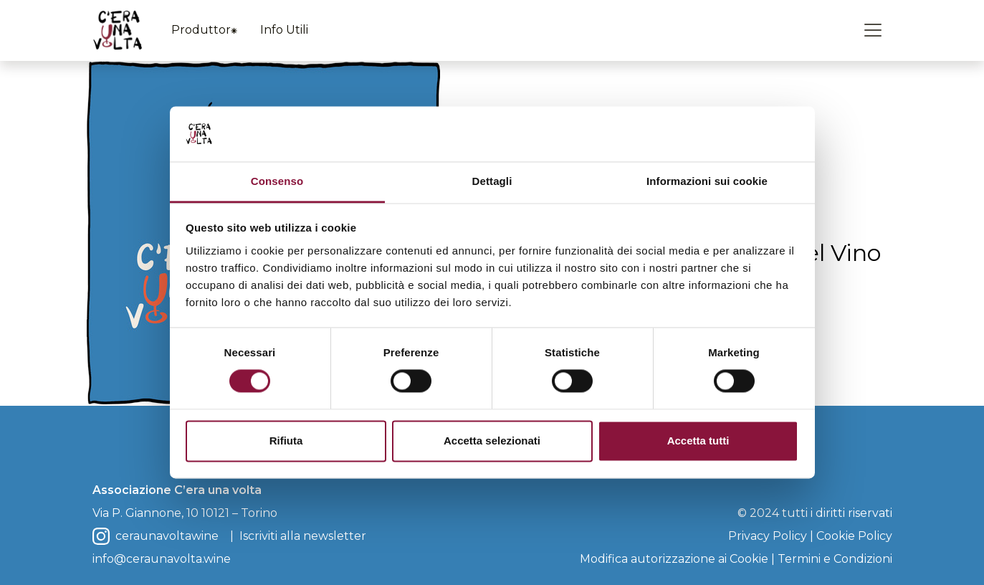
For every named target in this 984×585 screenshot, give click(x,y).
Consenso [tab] (277, 181)
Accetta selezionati (492, 440)
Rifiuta (286, 440)
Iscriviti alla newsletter (302, 536)
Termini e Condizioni (835, 559)
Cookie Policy (854, 536)
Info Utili (284, 30)
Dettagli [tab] (492, 181)
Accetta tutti (698, 440)
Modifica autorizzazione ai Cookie (674, 559)
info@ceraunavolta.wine (161, 559)
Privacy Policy (767, 536)
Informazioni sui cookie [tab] (707, 181)
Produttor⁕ (204, 30)
